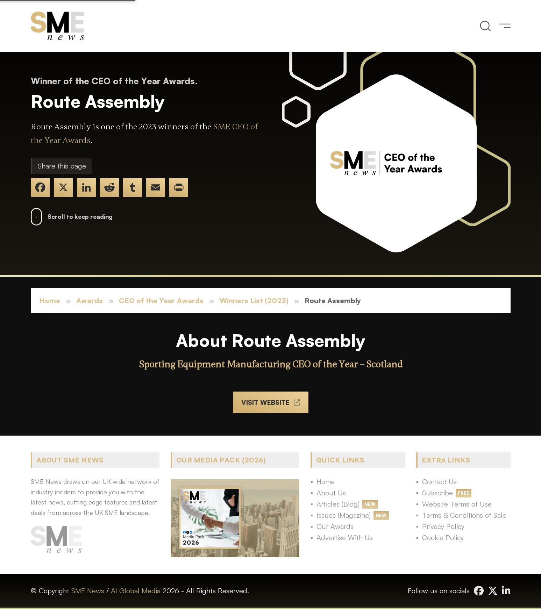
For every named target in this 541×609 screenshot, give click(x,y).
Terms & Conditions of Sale (464, 515)
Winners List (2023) (254, 300)
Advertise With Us (344, 537)
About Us (331, 492)
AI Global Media (136, 590)
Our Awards (335, 526)
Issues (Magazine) (343, 515)
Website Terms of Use (457, 504)
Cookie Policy (443, 537)
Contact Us (439, 481)
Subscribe (437, 492)
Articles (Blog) (338, 504)
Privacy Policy (443, 526)
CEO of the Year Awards (161, 300)
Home (49, 300)
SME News (87, 590)
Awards (89, 300)
